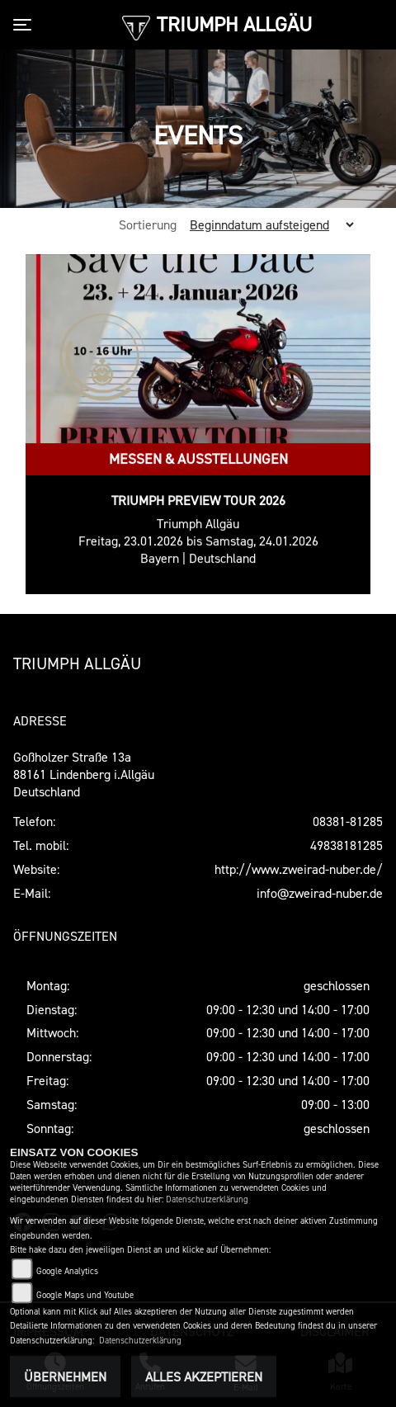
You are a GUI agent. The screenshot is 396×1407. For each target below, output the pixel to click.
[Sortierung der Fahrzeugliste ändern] (268, 224)
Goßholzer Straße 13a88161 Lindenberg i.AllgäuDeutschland (83, 774)
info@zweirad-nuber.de (320, 893)
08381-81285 (348, 821)
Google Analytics (67, 1271)
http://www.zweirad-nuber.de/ (298, 869)
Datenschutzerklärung (207, 1199)
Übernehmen (65, 1376)
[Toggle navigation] (25, 25)
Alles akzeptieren (203, 1376)
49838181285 (346, 845)
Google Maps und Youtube (85, 1295)
